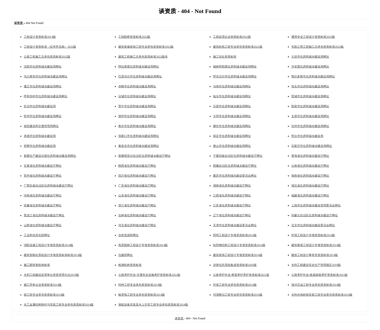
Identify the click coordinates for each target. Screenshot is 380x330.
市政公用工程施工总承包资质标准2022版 (317, 46)
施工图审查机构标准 (37, 265)
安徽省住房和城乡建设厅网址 (43, 205)
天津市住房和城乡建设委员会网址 (235, 225)
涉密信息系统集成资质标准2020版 (235, 265)
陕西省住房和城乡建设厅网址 (137, 165)
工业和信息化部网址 (37, 235)
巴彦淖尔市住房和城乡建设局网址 (140, 76)
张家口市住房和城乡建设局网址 (138, 136)
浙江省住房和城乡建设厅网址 (137, 205)
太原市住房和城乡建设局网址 (310, 116)
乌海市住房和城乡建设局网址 (232, 86)
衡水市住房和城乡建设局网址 (137, 126)
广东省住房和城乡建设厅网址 (137, 185)
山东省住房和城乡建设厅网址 (137, 195)
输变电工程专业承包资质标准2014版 (141, 294)
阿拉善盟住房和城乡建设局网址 (138, 66)
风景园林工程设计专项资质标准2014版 (143, 245)
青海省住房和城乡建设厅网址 (310, 156)
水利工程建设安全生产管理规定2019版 (316, 265)
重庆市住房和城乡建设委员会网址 (235, 175)
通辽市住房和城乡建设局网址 (43, 86)
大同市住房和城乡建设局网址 (232, 116)
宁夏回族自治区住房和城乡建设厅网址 (237, 156)
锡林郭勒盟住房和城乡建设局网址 (235, 66)
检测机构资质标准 (130, 265)
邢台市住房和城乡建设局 (307, 136)
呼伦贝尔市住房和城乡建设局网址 (235, 76)
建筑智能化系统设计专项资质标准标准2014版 (53, 255)
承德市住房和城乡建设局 (40, 136)
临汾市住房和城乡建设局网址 (232, 96)
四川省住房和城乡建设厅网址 (137, 175)
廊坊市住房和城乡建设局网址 (232, 126)
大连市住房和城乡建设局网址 (310, 56)
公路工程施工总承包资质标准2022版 (47, 56)
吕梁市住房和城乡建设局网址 (232, 106)
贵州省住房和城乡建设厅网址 (43, 175)
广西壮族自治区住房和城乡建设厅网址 (48, 185)
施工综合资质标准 (224, 56)
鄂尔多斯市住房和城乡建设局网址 (313, 76)
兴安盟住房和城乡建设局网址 (310, 66)
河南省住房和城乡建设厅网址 (43, 195)
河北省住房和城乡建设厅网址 (137, 225)
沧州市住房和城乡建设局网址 (310, 126)
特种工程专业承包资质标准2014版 (140, 284)
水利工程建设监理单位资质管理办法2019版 (51, 275)
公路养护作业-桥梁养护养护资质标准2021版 (241, 275)
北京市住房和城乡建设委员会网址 (313, 225)
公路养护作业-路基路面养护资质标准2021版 (319, 275)
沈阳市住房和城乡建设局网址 (43, 66)
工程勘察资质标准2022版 (134, 36)
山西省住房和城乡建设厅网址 (43, 225)
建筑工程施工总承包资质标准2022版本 (143, 56)
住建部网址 (125, 255)
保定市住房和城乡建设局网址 (232, 136)
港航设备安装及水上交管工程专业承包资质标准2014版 (153, 304)
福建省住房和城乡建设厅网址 (310, 195)
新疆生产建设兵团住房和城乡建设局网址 (50, 156)
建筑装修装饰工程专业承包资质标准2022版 (146, 46)
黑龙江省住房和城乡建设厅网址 (44, 215)
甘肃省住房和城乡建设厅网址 (43, 165)
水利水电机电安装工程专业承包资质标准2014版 (321, 294)
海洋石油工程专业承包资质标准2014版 (316, 284)
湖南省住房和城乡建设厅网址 (232, 185)
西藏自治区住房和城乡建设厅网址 (235, 165)
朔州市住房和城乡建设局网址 (137, 116)
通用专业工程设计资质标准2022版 (313, 36)
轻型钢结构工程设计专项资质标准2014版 (239, 245)
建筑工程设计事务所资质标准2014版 (314, 255)
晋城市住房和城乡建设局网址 (310, 96)
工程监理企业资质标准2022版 (232, 36)
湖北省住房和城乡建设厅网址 (310, 185)
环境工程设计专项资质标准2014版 (313, 235)
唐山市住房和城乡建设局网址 (232, 146)
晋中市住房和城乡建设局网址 (137, 106)
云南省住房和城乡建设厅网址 (310, 165)
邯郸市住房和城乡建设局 (40, 146)
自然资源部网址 (128, 235)
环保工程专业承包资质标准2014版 (235, 284)
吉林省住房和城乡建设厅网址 (137, 215)
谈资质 (179, 318)
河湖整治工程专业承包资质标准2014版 (237, 294)
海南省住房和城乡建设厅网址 (310, 175)
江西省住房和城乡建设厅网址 (232, 195)
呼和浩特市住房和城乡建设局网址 (45, 96)
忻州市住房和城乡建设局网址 (43, 116)
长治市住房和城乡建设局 (40, 106)
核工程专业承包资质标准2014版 (44, 294)
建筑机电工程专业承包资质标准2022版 (237, 46)
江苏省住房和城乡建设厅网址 (232, 205)
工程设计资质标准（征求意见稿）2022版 (50, 46)
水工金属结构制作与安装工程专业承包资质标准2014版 (59, 304)
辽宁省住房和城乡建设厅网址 (232, 215)
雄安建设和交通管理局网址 (41, 126)
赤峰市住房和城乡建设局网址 (137, 86)
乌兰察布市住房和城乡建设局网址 (45, 76)
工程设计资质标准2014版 (40, 36)
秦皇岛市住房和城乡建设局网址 (138, 146)
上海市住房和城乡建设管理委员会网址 (316, 205)
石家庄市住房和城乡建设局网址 (311, 146)
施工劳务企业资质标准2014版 (43, 284)
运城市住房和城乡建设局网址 (137, 96)
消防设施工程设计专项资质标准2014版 (48, 245)
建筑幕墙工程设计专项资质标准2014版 (316, 245)
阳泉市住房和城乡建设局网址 (310, 106)
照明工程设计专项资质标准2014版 (235, 235)
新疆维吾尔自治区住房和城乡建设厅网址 (144, 156)
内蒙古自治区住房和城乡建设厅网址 (314, 215)
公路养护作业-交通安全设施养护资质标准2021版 (149, 275)
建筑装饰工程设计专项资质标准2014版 (237, 255)
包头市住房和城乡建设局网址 (310, 86)
